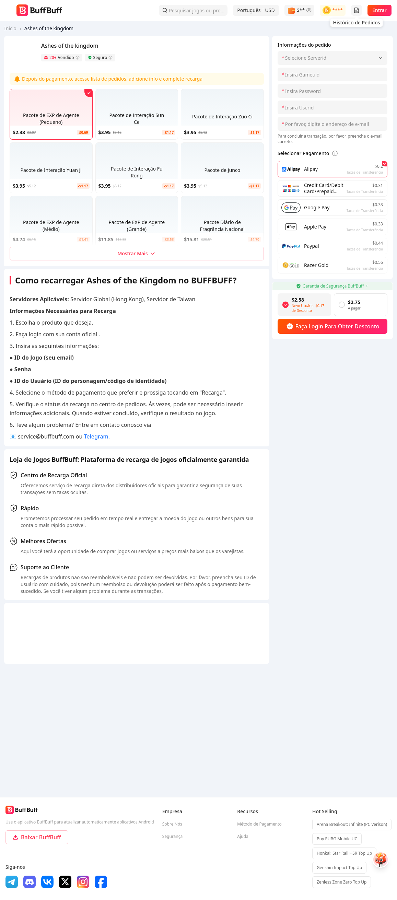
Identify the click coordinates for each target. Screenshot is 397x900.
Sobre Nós (172, 824)
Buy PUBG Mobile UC (337, 839)
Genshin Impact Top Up (339, 867)
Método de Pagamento (259, 824)
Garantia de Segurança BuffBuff (332, 286)
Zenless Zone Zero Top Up (341, 882)
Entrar (379, 10)
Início (10, 28)
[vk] (47, 882)
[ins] (83, 882)
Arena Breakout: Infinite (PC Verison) (352, 824)
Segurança (172, 836)
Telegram (96, 436)
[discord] (29, 882)
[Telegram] (11, 882)
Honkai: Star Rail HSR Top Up (344, 853)
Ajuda (242, 836)
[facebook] (101, 882)
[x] (65, 882)
